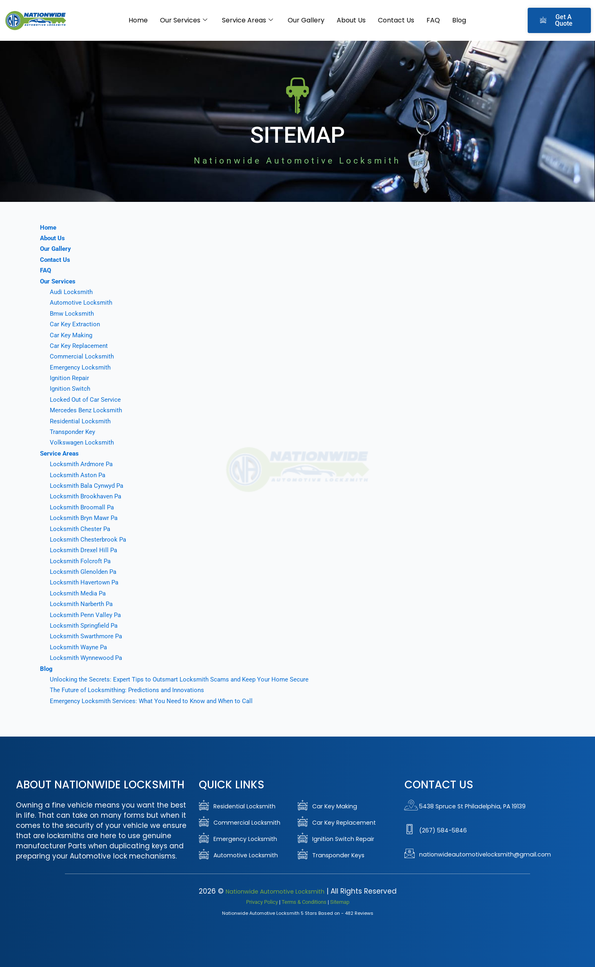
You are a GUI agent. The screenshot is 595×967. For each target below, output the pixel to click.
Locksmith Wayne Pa (80, 647)
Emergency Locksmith (81, 367)
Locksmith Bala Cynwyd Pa (89, 485)
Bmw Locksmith (73, 313)
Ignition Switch (71, 388)
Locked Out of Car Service (87, 399)
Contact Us (396, 20)
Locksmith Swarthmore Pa (88, 636)
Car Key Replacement (80, 346)
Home (138, 20)
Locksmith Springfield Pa (86, 625)
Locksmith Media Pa (79, 593)
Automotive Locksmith (82, 302)
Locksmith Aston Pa (79, 475)
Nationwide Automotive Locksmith (275, 891)
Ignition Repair (70, 378)
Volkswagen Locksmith (83, 442)
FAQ (433, 20)
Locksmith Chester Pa (81, 529)
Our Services (183, 20)
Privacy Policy (262, 901)
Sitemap (339, 901)
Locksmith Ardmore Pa (82, 464)
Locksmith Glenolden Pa (85, 571)
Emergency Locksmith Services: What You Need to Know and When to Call (156, 701)
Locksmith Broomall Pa (83, 507)
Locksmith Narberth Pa (83, 604)
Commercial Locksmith (83, 356)
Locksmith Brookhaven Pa (87, 496)
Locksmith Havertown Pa (86, 582)
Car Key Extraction (76, 324)
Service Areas (247, 20)
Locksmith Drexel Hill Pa (85, 550)
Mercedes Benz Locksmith (87, 410)
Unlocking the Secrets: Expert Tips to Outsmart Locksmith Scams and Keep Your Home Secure (185, 679)
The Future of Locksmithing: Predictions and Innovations (131, 690)
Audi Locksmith (72, 292)
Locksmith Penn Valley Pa (87, 615)
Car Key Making (72, 335)
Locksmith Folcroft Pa (81, 561)
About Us (351, 20)
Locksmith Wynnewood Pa (88, 658)
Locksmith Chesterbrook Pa (89, 539)
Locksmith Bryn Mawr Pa (86, 518)
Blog (459, 20)
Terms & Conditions (304, 901)
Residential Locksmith (81, 421)
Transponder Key (74, 432)
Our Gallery (306, 20)
